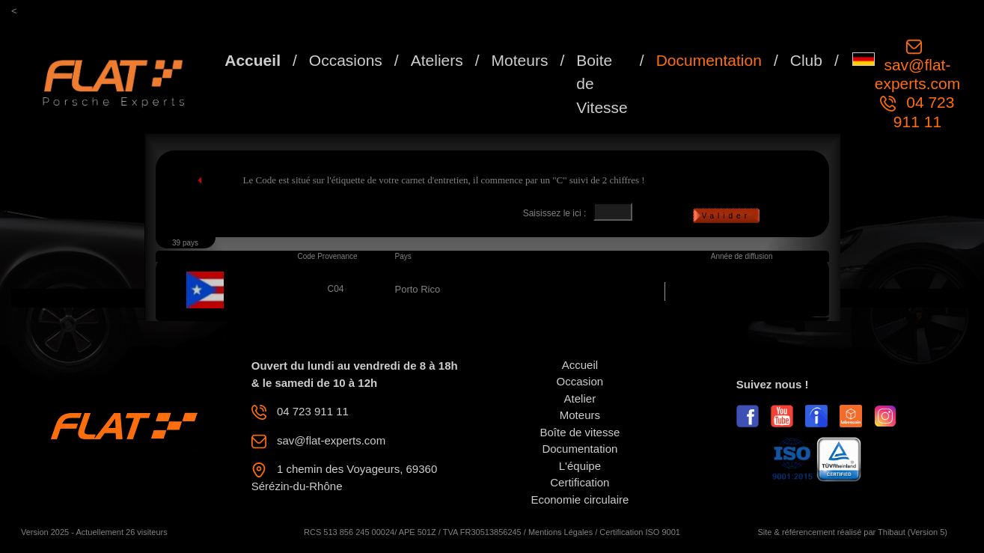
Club (806, 60)
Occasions (345, 60)
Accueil (252, 60)
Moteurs (520, 60)
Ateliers (437, 60)
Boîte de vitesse (580, 432)
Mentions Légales (560, 532)
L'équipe (580, 465)
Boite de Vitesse (602, 84)
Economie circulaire (580, 499)
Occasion (580, 381)
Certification (579, 482)
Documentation (709, 60)
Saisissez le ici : (555, 213)
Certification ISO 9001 (639, 532)
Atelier (580, 398)
